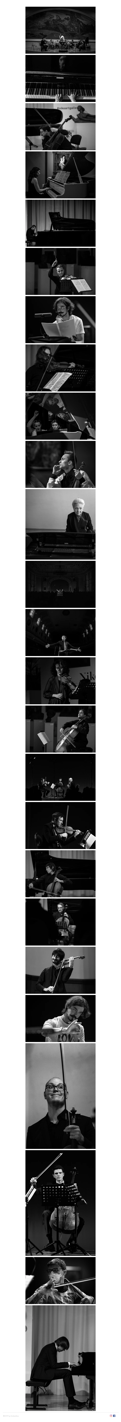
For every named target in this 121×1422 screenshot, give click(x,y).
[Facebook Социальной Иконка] (114, 1416)
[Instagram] (111, 1416)
